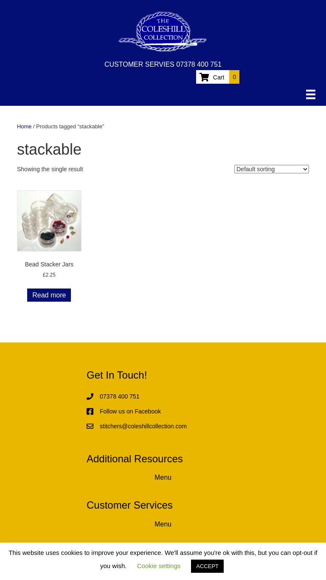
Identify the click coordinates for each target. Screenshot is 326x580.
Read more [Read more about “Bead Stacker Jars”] (49, 295)
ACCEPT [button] (207, 566)
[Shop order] (271, 169)
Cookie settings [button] (159, 565)
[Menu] (311, 94)
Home (24, 126)
